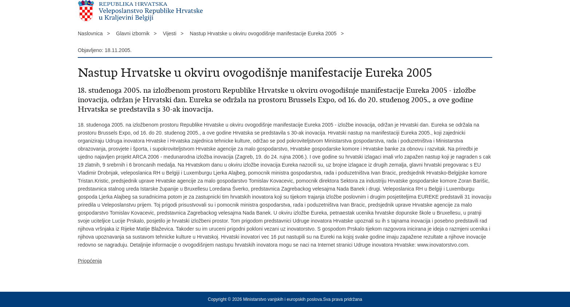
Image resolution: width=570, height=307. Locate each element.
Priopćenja (90, 261)
